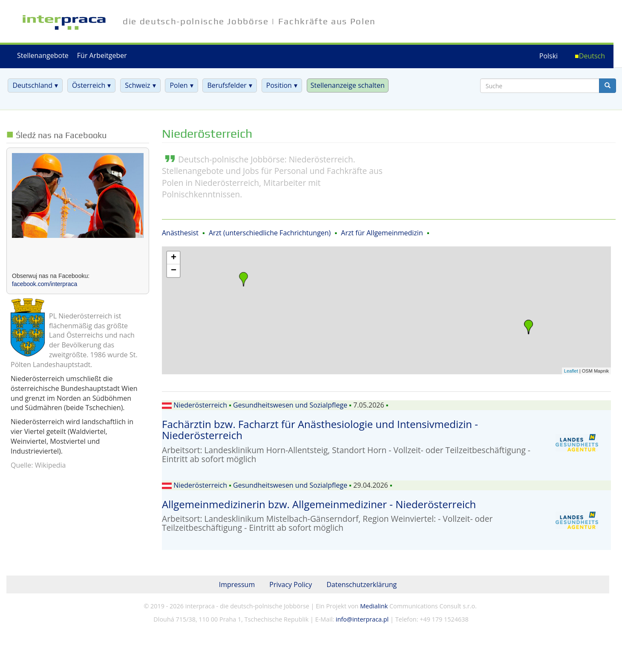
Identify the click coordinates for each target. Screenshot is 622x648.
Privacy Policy (290, 584)
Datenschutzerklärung (361, 584)
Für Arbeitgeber (102, 55)
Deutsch (592, 56)
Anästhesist (180, 232)
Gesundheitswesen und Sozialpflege (290, 405)
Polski (548, 56)
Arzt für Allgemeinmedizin (382, 232)
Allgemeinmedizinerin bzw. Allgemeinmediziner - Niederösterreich (319, 504)
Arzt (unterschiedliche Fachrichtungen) (270, 232)
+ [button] (173, 258)
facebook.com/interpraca (44, 284)
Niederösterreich (200, 405)
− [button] (173, 270)
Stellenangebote (43, 55)
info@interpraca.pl (362, 619)
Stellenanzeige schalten (348, 85)
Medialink (374, 606)
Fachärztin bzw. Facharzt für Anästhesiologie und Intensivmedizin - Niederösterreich (320, 429)
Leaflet (571, 370)
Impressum (237, 584)
